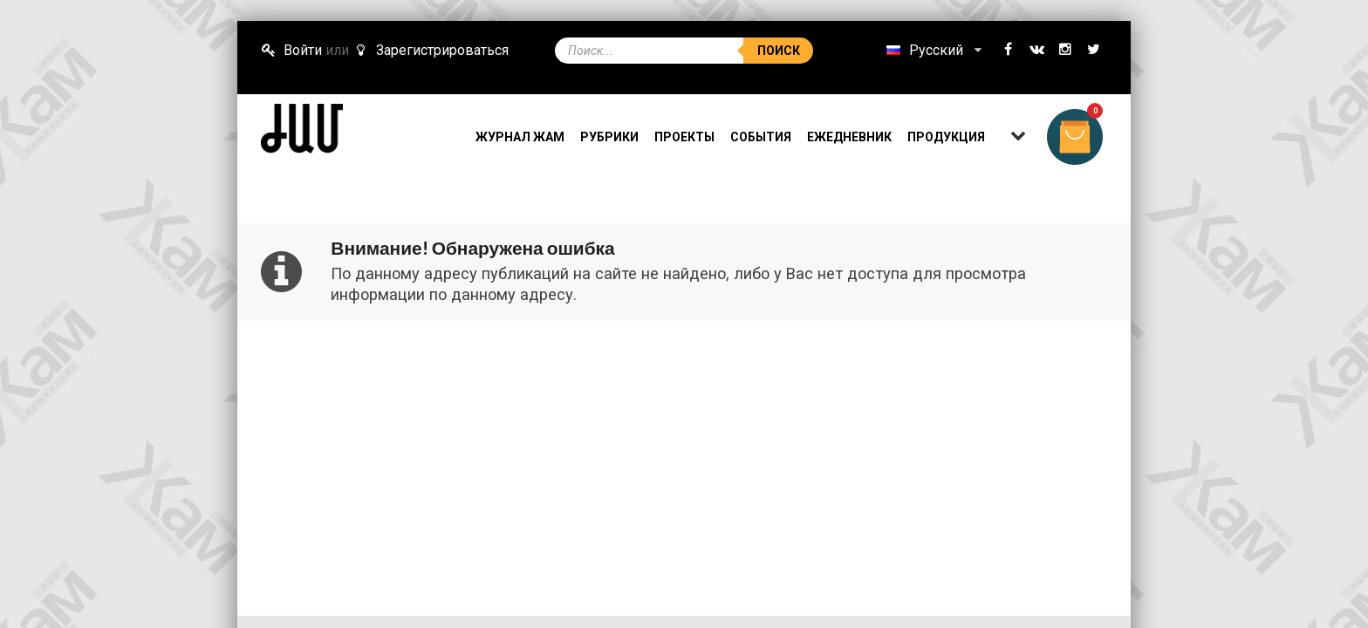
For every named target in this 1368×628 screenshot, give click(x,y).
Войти (291, 50)
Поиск (778, 51)
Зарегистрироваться (430, 50)
